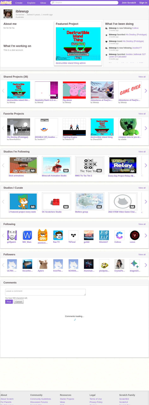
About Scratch (7, 399)
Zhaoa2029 (97, 139)
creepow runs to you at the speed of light (130, 137)
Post (9, 302)
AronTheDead (58, 271)
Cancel (19, 302)
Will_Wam (26, 242)
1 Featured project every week (22, 212)
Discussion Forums (39, 402)
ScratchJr (123, 402)
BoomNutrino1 (15, 139)
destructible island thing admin (71, 63)
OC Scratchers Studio (52, 212)
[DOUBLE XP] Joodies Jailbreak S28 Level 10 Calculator (46, 137)
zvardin (123, 139)
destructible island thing (102, 137)
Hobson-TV (69, 139)
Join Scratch (129, 2)
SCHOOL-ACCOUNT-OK (73, 271)
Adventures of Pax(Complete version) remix (130, 100)
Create (18, 2)
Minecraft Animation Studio (54, 176)
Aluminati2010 (89, 271)
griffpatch (11, 242)
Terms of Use (96, 399)
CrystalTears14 (120, 271)
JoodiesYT (137, 48)
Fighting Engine (70, 137)
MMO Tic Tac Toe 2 (83, 176)
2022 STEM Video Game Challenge (122, 212)
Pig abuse (67, 100)
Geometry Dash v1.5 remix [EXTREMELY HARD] (46, 100)
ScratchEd (124, 399)
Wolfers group (81, 212)
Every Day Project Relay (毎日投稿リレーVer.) (122, 176)
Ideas (43, 2)
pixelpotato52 (104, 271)
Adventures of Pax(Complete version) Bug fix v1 (102, 100)
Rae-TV (56, 242)
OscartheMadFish (27, 271)
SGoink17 (103, 242)
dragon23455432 (135, 271)
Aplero (41, 271)
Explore (31, 2)
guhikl (86, 242)
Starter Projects (67, 399)
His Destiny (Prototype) (136, 34)
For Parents (6, 402)
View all (142, 77)
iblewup (12, 102)
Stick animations (16, 176)
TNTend (71, 242)
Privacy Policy (96, 402)
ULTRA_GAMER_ (12, 271)
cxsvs (132, 242)
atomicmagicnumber (43, 243)
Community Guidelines (40, 399)
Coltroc (135, 28)
